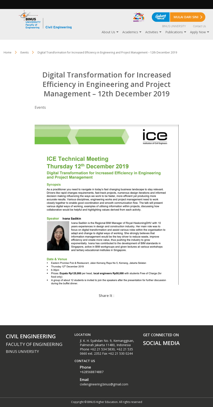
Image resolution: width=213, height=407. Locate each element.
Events (24, 52)
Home (7, 52)
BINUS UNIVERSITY (174, 26)
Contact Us (199, 26)
